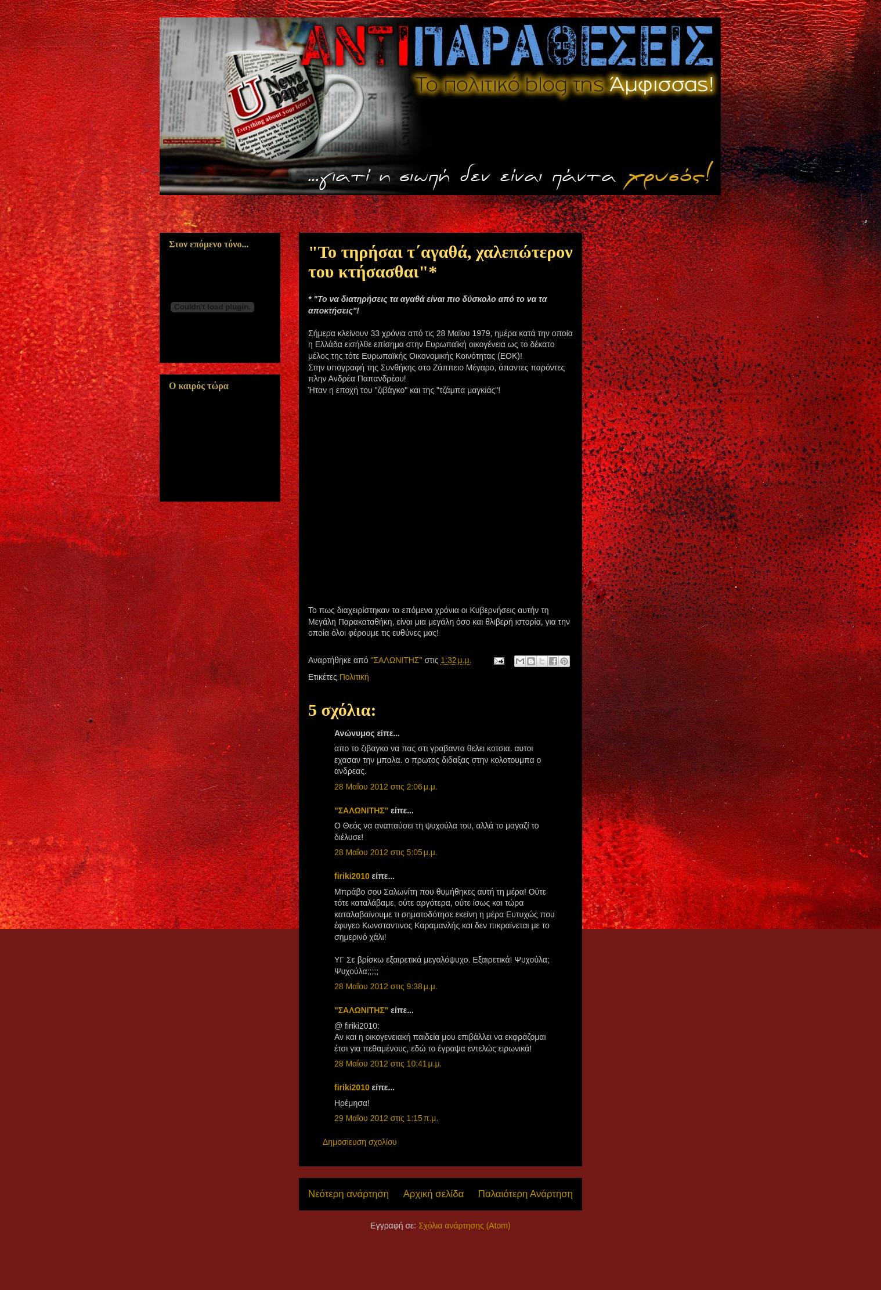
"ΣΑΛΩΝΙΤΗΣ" (361, 810)
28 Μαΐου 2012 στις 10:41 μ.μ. (388, 1063)
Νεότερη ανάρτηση (348, 1193)
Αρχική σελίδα (433, 1193)
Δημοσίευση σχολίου (360, 1142)
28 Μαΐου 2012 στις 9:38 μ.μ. (386, 986)
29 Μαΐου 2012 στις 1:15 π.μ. (386, 1118)
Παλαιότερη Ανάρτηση (525, 1193)
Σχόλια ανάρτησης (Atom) (464, 1225)
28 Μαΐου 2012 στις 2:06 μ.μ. (386, 786)
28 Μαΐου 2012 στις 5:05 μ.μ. (386, 852)
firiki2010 (352, 876)
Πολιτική (354, 677)
